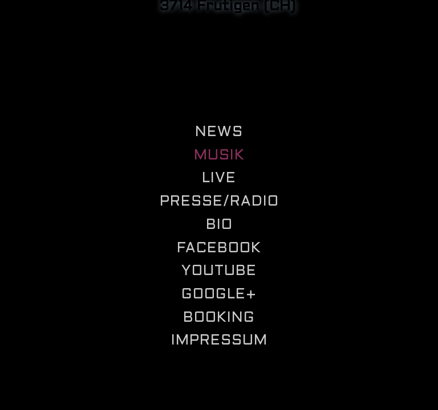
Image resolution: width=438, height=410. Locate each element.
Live (219, 178)
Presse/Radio (219, 201)
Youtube (219, 271)
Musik (219, 155)
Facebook (219, 248)
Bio (219, 225)
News (219, 132)
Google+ (219, 294)
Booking (219, 318)
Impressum (219, 340)
